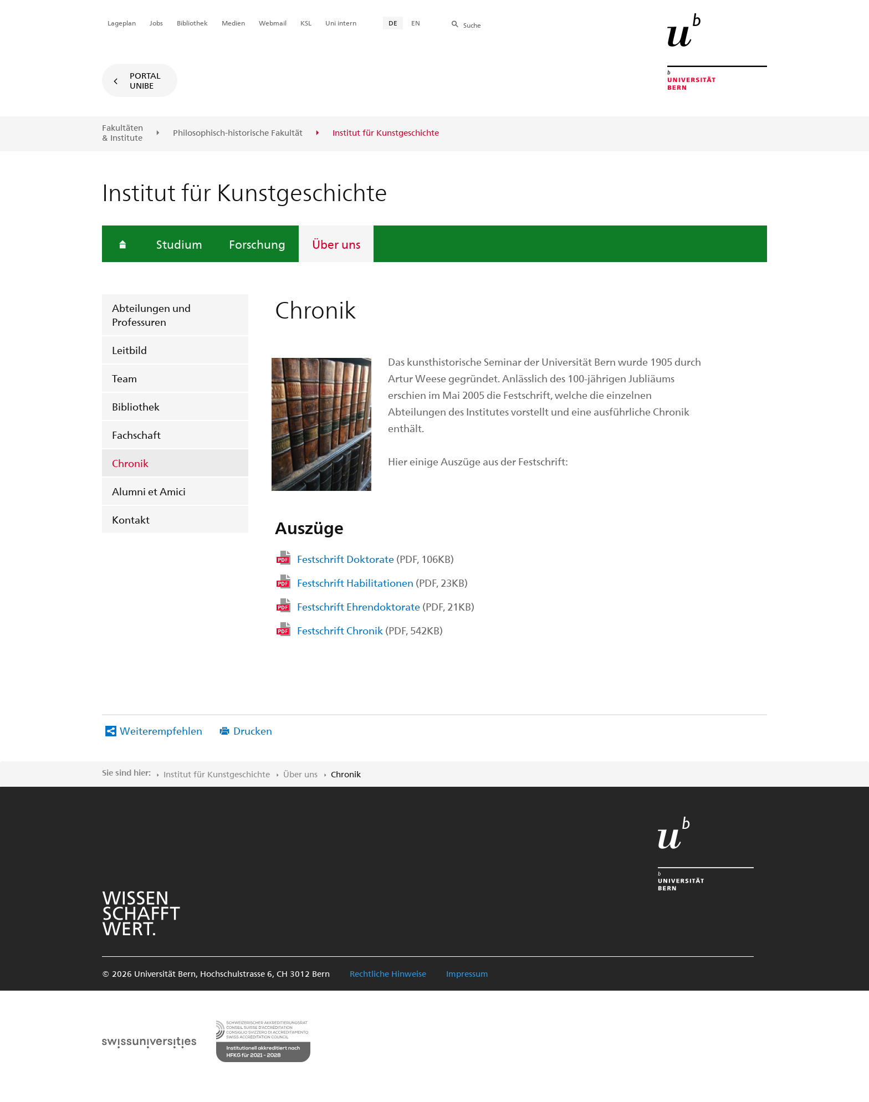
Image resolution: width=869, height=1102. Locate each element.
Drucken (252, 730)
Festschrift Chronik (370, 630)
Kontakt (131, 519)
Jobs (156, 22)
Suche (472, 24)
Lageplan (122, 22)
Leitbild (129, 350)
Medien (233, 22)
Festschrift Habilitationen (382, 583)
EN (415, 22)
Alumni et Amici (149, 491)
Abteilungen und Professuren (151, 315)
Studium (179, 244)
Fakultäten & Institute (122, 132)
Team (124, 378)
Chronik (130, 463)
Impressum (467, 973)
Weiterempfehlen (161, 730)
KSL (305, 22)
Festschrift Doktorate (375, 559)
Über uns (336, 244)
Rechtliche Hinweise (388, 973)
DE (393, 22)
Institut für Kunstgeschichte (216, 774)
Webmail (273, 22)
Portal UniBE (145, 80)
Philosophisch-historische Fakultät (238, 133)
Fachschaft (136, 435)
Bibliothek (136, 406)
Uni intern (340, 22)
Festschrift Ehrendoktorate (385, 606)
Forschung (257, 244)
